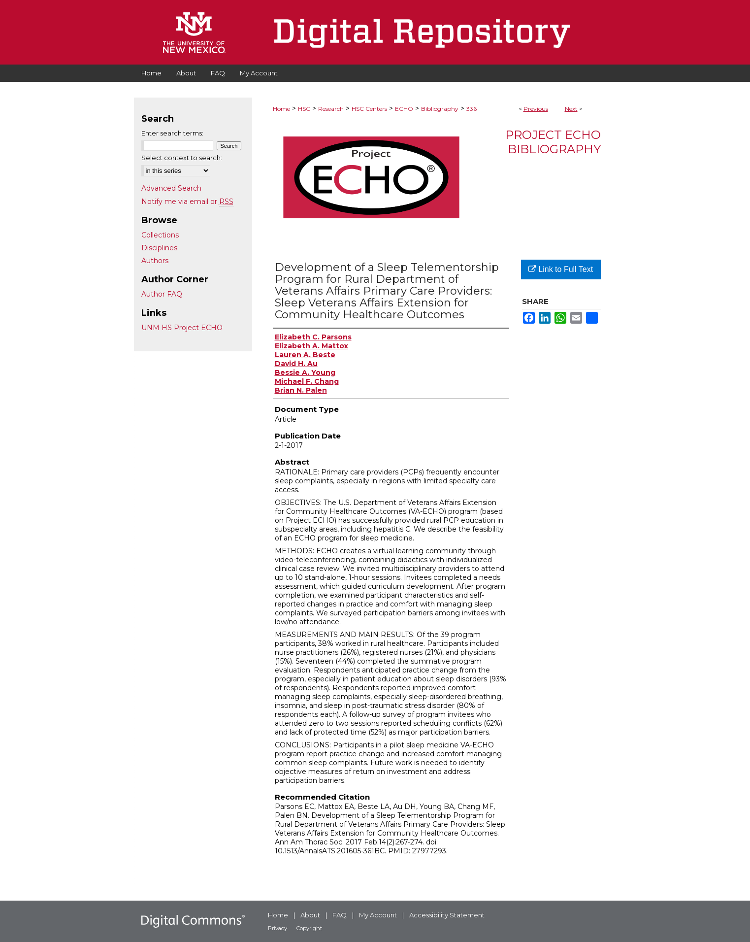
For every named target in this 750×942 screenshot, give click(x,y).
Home (281, 108)
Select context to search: (181, 158)
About (310, 915)
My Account (378, 915)
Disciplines (159, 247)
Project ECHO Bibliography (553, 142)
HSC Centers (369, 108)
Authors (154, 260)
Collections (160, 235)
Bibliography (439, 108)
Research (331, 108)
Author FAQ (161, 294)
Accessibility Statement (447, 915)
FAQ (339, 915)
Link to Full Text (560, 269)
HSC (304, 108)
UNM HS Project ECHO (182, 327)
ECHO (404, 108)
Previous (535, 108)
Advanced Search (171, 188)
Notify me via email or (187, 201)
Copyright (309, 928)
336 (471, 108)
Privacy (277, 928)
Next (571, 108)
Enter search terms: (172, 133)
